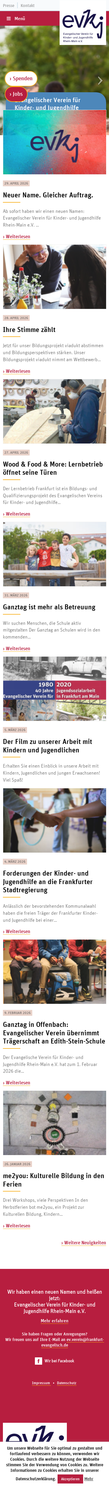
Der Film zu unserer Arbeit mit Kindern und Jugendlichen (47, 745)
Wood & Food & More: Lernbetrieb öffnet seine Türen (53, 468)
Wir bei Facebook (54, 1360)
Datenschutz (66, 1382)
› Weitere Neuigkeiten (83, 1242)
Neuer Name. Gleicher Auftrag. (48, 195)
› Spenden (21, 78)
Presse (8, 5)
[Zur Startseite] (82, 26)
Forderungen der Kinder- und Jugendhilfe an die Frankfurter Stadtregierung (48, 881)
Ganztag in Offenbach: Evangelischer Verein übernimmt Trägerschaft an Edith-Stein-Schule (54, 1032)
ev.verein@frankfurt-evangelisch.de (72, 1342)
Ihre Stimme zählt (29, 329)
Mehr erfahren (54, 1320)
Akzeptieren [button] (70, 1478)
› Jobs (16, 94)
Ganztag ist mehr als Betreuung (49, 607)
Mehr (88, 1478)
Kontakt (28, 5)
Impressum (41, 1382)
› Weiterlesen (16, 236)
